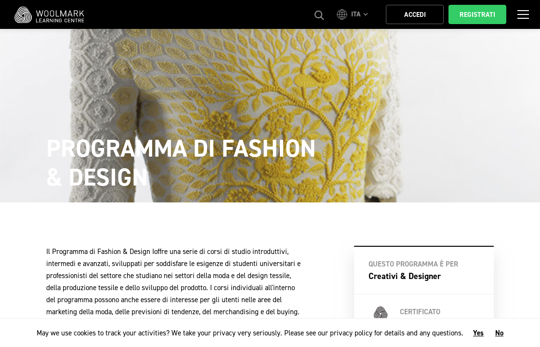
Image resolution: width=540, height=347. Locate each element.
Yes (478, 333)
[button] (354, 14)
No (499, 333)
